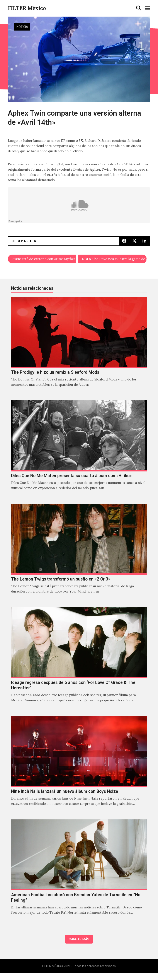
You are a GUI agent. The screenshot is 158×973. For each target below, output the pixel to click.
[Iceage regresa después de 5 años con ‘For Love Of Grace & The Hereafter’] (79, 659)
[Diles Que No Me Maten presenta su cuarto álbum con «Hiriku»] (79, 449)
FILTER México (27, 8)
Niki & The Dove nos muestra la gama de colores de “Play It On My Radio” (114, 259)
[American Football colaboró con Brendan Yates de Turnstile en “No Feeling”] (79, 871)
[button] (138, 8)
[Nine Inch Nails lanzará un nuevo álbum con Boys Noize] (79, 765)
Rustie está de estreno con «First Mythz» (43, 259)
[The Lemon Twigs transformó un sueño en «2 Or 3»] (79, 553)
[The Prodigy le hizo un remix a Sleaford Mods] (79, 346)
